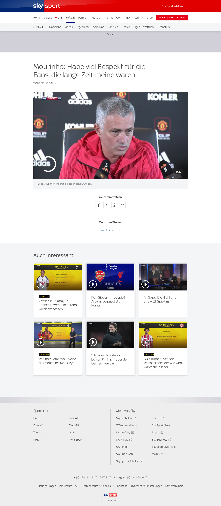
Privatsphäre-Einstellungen (146, 485)
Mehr (138, 17)
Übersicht (55, 27)
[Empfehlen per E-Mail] (122, 205)
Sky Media (123, 440)
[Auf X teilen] (106, 205)
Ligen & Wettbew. (144, 27)
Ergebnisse (83, 27)
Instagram (121, 478)
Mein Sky (158, 454)
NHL (36, 439)
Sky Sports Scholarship (129, 461)
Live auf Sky (124, 433)
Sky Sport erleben (172, 6)
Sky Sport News (161, 425)
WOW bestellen (126, 426)
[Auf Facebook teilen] (99, 205)
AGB (77, 485)
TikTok (105, 478)
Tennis (109, 17)
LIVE (59, 17)
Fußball (70, 17)
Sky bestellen (125, 418)
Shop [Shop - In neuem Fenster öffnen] (149, 17)
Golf (118, 17)
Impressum (65, 485)
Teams (126, 27)
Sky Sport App (124, 453)
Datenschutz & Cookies (98, 486)
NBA (127, 17)
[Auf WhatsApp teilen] (114, 205)
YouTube (139, 478)
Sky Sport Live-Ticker (164, 446)
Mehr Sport (75, 439)
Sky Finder (123, 447)
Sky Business (161, 440)
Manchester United (110, 230)
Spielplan (98, 27)
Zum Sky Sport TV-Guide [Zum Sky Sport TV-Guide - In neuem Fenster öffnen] (172, 17)
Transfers (164, 27)
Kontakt (122, 485)
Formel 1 (83, 17)
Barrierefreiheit (174, 485)
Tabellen (113, 27)
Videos (48, 17)
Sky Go (157, 418)
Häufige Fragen (47, 485)
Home (36, 17)
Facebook (89, 478)
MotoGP (97, 17)
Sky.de (157, 433)
